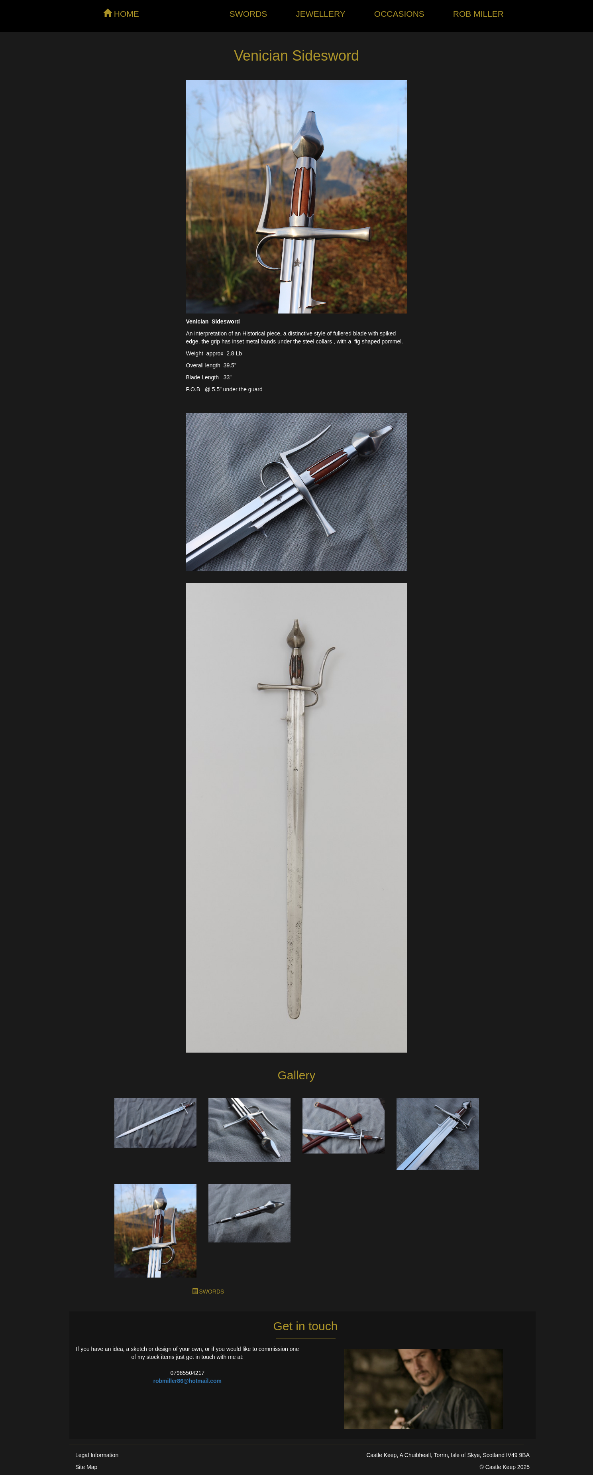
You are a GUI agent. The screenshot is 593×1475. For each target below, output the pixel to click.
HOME (121, 13)
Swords (248, 13)
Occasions (399, 13)
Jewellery (321, 13)
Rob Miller (478, 13)
